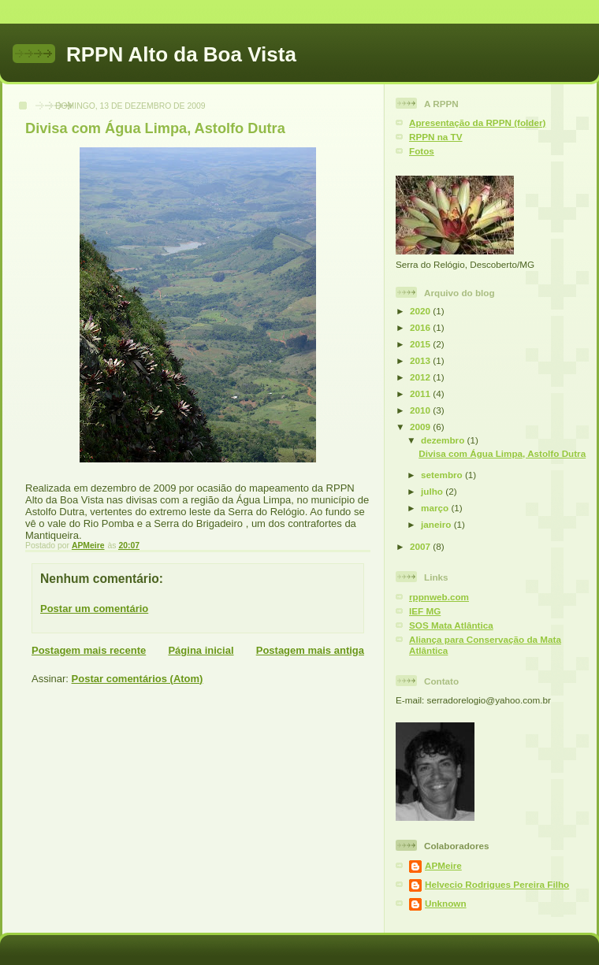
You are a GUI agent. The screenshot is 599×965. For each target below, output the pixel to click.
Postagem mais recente (89, 650)
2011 (421, 393)
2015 (421, 344)
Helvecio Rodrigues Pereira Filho (497, 884)
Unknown (446, 903)
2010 (421, 410)
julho (433, 491)
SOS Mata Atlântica (451, 625)
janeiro (437, 524)
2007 (421, 546)
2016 (421, 327)
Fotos (421, 151)
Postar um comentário (94, 608)
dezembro (444, 440)
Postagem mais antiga (310, 650)
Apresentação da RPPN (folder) (477, 122)
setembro (443, 475)
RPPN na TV (436, 137)
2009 (421, 426)
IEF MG (425, 611)
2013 (421, 360)
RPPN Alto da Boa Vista (181, 54)
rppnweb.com (439, 597)
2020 (421, 311)
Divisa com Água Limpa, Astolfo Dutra (502, 453)
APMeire (443, 865)
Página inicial (200, 650)
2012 (421, 377)
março (436, 508)
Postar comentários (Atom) (137, 679)
